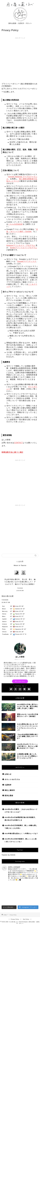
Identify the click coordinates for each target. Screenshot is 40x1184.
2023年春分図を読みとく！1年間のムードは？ (21, 833)
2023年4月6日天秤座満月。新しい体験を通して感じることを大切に (21, 827)
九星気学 (8, 785)
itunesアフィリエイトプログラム (23, 248)
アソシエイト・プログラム (20, 245)
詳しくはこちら (20, 681)
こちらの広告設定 (15, 224)
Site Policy (26, 919)
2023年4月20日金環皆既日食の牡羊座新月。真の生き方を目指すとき (21, 819)
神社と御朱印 (10, 790)
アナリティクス (26, 261)
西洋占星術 (9, 795)
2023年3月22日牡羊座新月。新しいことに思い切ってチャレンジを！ (21, 840)
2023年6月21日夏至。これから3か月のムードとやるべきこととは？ (21, 811)
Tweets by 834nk (8, 855)
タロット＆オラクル (12, 779)
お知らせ (8, 774)
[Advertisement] (20, 60)
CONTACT (18, 443)
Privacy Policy (15, 919)
